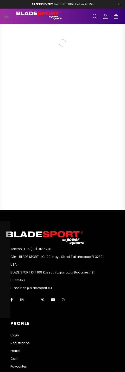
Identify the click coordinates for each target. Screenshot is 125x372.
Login (14, 335)
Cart (13, 359)
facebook (11, 300)
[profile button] (105, 16)
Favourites (18, 366)
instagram (22, 300)
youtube (53, 300)
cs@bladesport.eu (37, 288)
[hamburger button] (6, 16)
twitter (32, 300)
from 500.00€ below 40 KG (62, 4)
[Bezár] (118, 4)
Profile (15, 351)
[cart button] (116, 16)
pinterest (43, 300)
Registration (20, 343)
